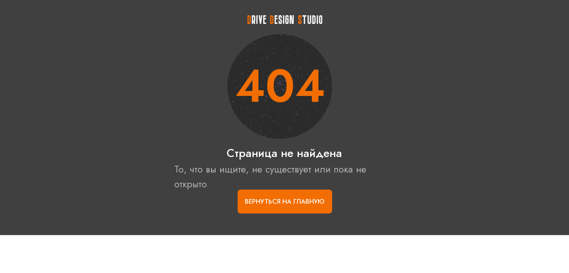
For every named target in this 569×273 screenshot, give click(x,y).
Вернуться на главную (285, 201)
